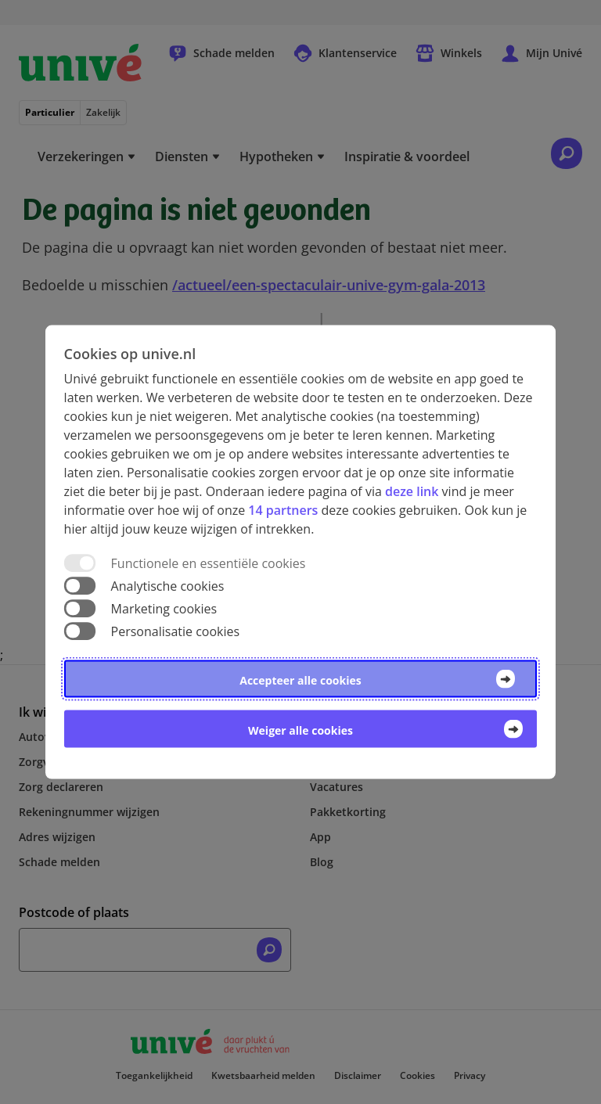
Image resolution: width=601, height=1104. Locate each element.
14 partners (283, 509)
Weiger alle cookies (300, 730)
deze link (411, 490)
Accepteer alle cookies (300, 680)
